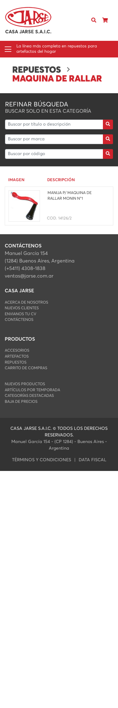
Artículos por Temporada (32, 390)
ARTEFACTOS (17, 356)
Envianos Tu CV (20, 314)
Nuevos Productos (25, 384)
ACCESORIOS (17, 351)
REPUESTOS (15, 362)
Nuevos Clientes (22, 308)
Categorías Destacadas (29, 396)
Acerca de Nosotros (26, 302)
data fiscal (92, 460)
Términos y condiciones (41, 460)
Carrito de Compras (26, 368)
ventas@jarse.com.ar (29, 275)
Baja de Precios (21, 402)
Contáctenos (19, 320)
